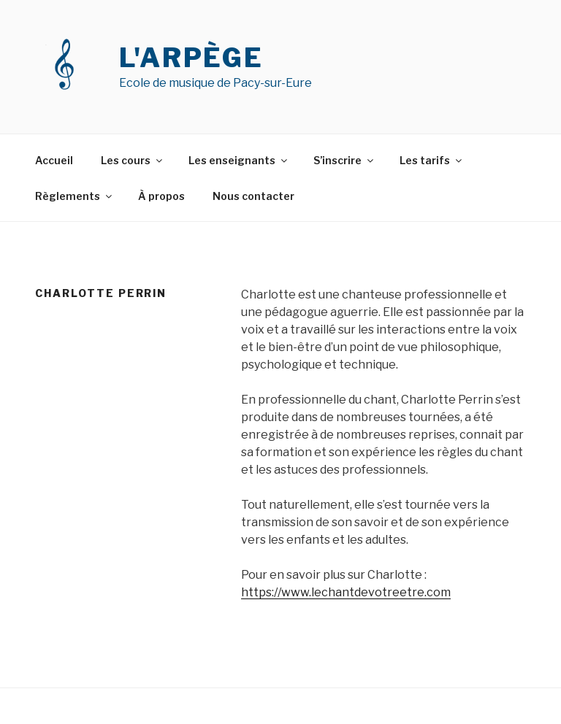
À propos (161, 196)
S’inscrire (344, 160)
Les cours (132, 160)
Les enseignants (238, 160)
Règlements (74, 196)
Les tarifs (432, 160)
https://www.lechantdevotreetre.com (346, 592)
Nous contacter (253, 196)
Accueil (54, 160)
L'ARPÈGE (191, 58)
